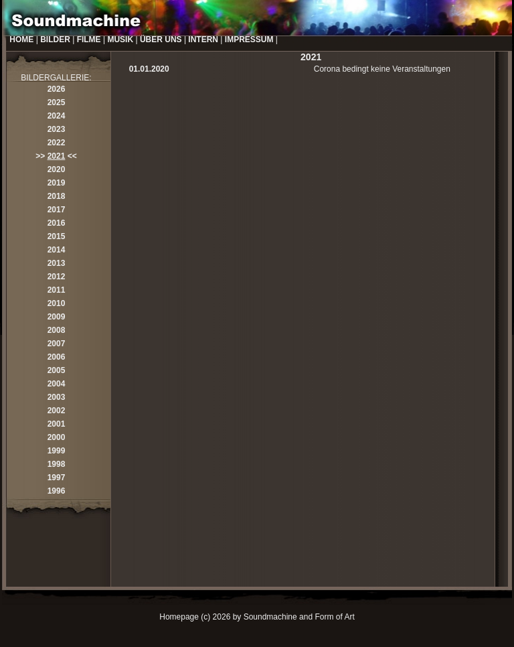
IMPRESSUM (249, 39)
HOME (21, 39)
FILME (89, 39)
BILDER (55, 39)
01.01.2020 (149, 69)
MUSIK (120, 39)
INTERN (203, 39)
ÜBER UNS (161, 39)
